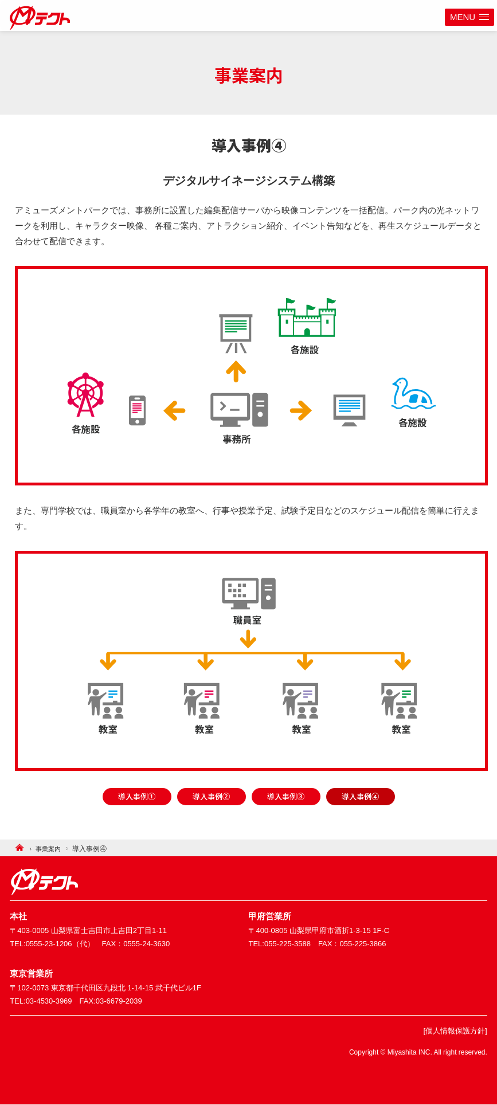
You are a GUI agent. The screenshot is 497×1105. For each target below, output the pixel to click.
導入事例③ (285, 796)
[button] (469, 17)
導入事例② (211, 796)
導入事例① (136, 796)
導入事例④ (360, 796)
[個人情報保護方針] (452, 1031)
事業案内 (50, 849)
